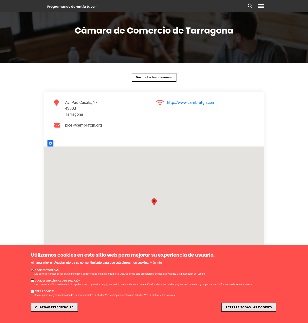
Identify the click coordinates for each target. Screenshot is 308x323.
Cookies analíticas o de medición (58, 280)
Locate (50, 143)
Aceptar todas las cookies (249, 307)
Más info (156, 263)
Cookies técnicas (47, 270)
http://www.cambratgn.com (191, 102)
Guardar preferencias (54, 307)
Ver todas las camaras (154, 77)
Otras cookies (45, 291)
